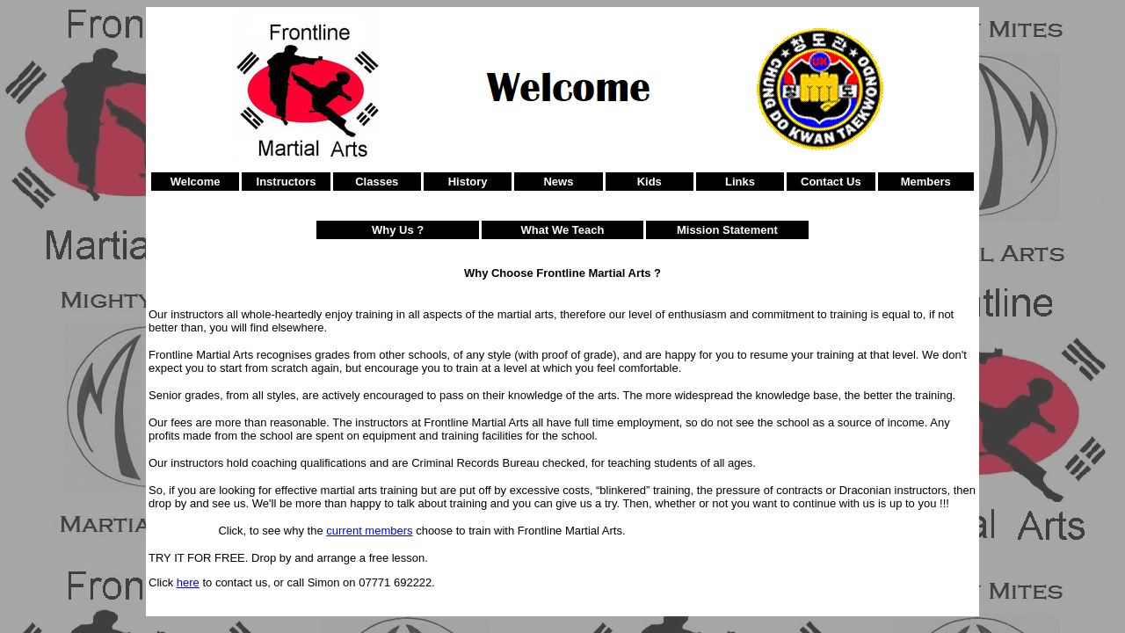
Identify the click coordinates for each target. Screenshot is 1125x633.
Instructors (286, 181)
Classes (376, 181)
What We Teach (563, 229)
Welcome (196, 181)
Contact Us (831, 181)
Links (740, 181)
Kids (649, 181)
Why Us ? (398, 229)
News (558, 181)
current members (369, 530)
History (468, 181)
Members (926, 181)
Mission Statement (727, 229)
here (188, 582)
